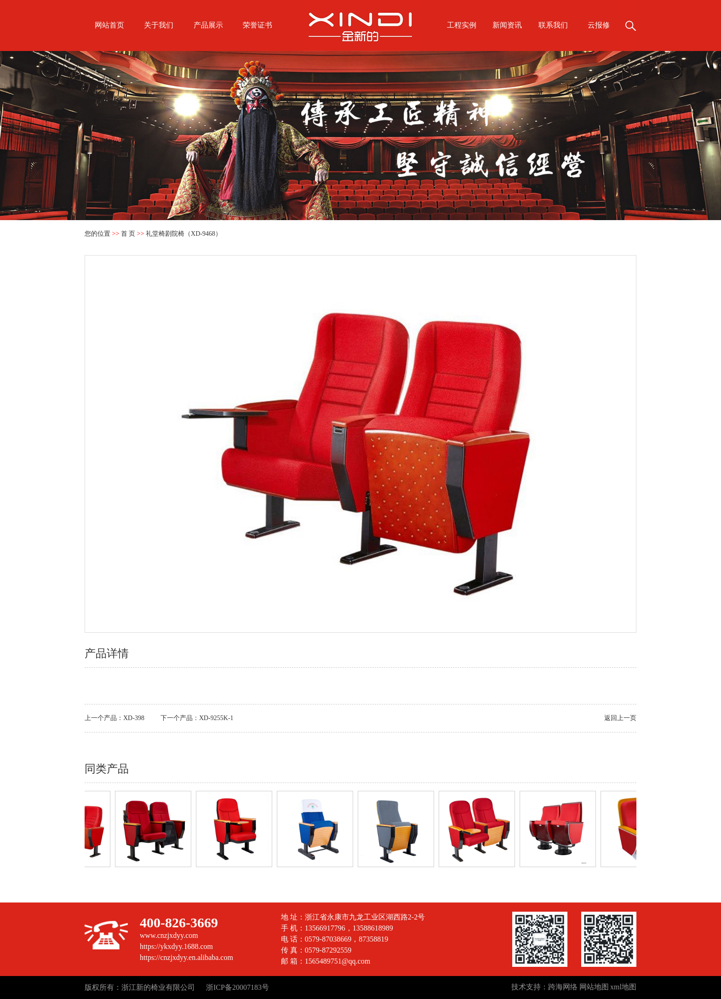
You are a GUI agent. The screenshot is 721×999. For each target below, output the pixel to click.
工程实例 (461, 25)
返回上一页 (620, 718)
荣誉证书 (257, 25)
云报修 (599, 25)
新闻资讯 (507, 25)
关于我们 (158, 25)
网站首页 (109, 25)
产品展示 (208, 25)
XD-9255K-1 (216, 718)
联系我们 (553, 25)
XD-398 (133, 718)
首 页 (128, 233)
